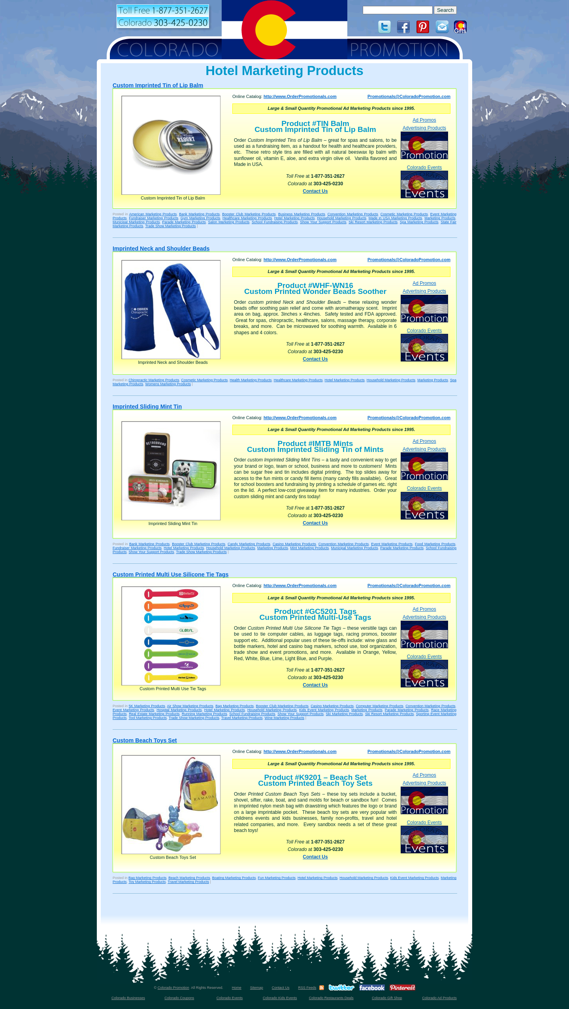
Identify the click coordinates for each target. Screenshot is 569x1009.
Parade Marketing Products (184, 222)
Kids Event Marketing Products (324, 710)
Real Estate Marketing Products (154, 714)
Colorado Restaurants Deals (331, 998)
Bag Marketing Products (234, 706)
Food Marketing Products (435, 544)
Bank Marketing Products (199, 214)
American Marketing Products (153, 214)
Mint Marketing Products (309, 548)
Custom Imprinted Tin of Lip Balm (158, 85)
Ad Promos (424, 120)
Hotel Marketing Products (294, 218)
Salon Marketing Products (229, 222)
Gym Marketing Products (200, 218)
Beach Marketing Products (189, 878)
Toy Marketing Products (147, 882)
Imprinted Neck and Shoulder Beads (161, 248)
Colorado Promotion (173, 988)
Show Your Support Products (323, 222)
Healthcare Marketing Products (247, 218)
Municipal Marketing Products (136, 222)
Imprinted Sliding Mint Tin (147, 406)
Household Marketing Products (341, 218)
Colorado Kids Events (280, 998)
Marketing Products (439, 218)
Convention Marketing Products (353, 214)
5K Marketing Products (147, 706)
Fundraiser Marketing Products (153, 218)
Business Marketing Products (301, 214)
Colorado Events (424, 181)
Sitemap (256, 988)
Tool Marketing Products (147, 718)
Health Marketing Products (250, 380)
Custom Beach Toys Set (145, 740)
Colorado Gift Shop (387, 998)
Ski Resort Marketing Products (373, 222)
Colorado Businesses (128, 998)
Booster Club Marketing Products (248, 214)
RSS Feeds (307, 988)
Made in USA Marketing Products (395, 218)
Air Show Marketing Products (190, 706)
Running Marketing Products (204, 714)
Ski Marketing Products (344, 714)
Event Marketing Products (392, 544)
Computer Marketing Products (379, 706)
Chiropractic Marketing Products (153, 380)
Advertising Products (424, 142)
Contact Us (315, 191)
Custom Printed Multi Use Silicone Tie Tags (170, 574)
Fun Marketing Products (277, 878)
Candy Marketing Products (249, 544)
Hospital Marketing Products (179, 710)
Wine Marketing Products (285, 718)
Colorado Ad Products (439, 998)
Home (236, 988)
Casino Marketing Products (294, 544)
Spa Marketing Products (419, 222)
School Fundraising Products (275, 222)
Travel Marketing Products (242, 718)
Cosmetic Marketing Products (404, 214)
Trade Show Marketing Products (170, 226)
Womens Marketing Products (168, 384)
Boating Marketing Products (234, 878)
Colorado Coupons (179, 998)
